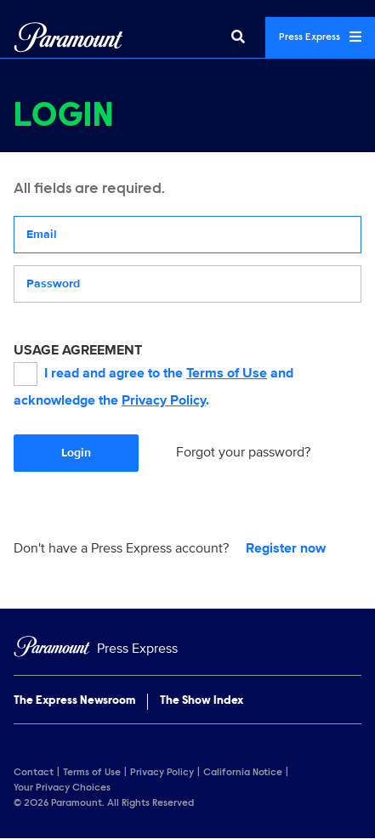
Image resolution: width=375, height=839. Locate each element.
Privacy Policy (164, 400)
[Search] (238, 37)
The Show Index (201, 701)
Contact (34, 773)
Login (76, 452)
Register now (286, 548)
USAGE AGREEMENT (78, 350)
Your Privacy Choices (62, 788)
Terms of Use (226, 373)
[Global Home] (68, 37)
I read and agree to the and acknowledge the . (153, 385)
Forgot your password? (243, 452)
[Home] (187, 649)
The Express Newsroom (74, 701)
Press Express (320, 36)
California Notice (242, 773)
